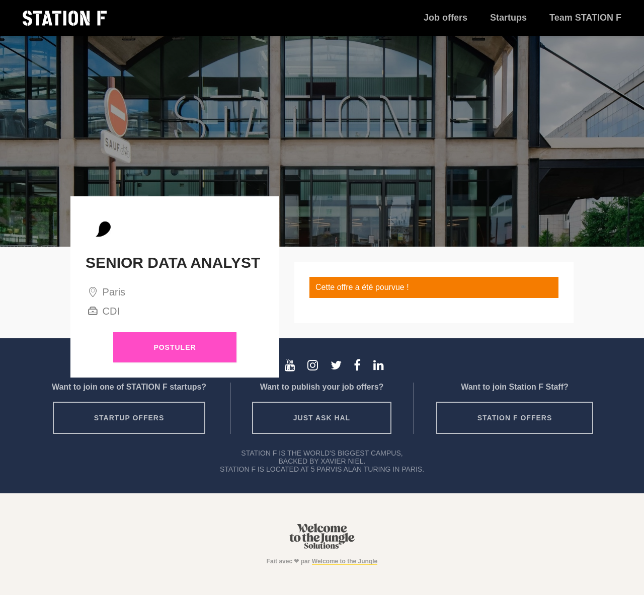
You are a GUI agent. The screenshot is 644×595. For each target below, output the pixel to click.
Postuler (174, 347)
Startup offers (129, 418)
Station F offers (514, 418)
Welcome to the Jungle (344, 561)
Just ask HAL (321, 418)
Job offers (445, 18)
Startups (508, 18)
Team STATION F (585, 18)
